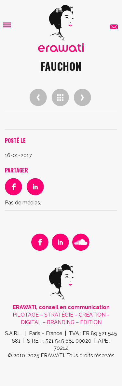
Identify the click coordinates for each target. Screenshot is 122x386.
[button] (7, 25)
